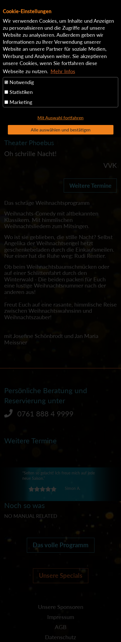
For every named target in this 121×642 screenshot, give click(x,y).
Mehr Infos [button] (63, 71)
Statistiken (18, 92)
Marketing (18, 102)
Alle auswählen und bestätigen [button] (61, 129)
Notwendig (19, 82)
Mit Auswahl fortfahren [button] (60, 117)
